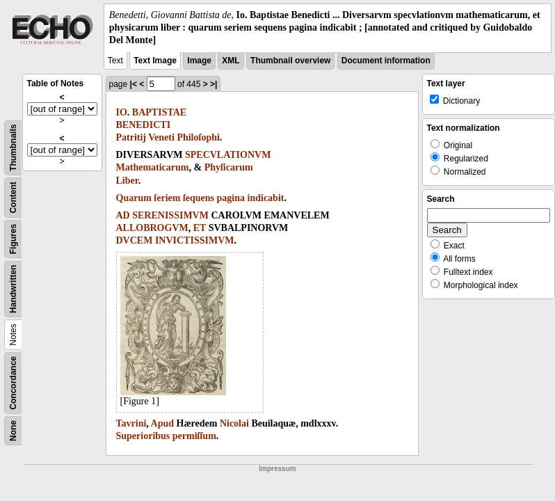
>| (213, 84)
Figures (13, 238)
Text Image (155, 60)
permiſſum (194, 436)
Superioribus (143, 436)
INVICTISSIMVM (194, 240)
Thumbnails (13, 147)
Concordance (13, 383)
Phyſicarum (228, 167)
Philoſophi (198, 137)
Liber (127, 180)
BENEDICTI (143, 125)
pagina (231, 198)
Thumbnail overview (290, 60)
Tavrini (131, 423)
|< (133, 84)
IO (121, 112)
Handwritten (13, 288)
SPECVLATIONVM (228, 155)
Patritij (131, 137)
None (13, 430)
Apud (162, 423)
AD (123, 215)
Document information (386, 60)
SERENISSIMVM (170, 215)
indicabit (266, 198)
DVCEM (134, 240)
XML (230, 60)
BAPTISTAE (159, 112)
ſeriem (167, 198)
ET (199, 228)
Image (199, 60)
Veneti (161, 137)
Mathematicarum (152, 167)
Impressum (277, 468)
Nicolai (234, 423)
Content (13, 197)
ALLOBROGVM (152, 228)
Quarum (134, 198)
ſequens (198, 198)
